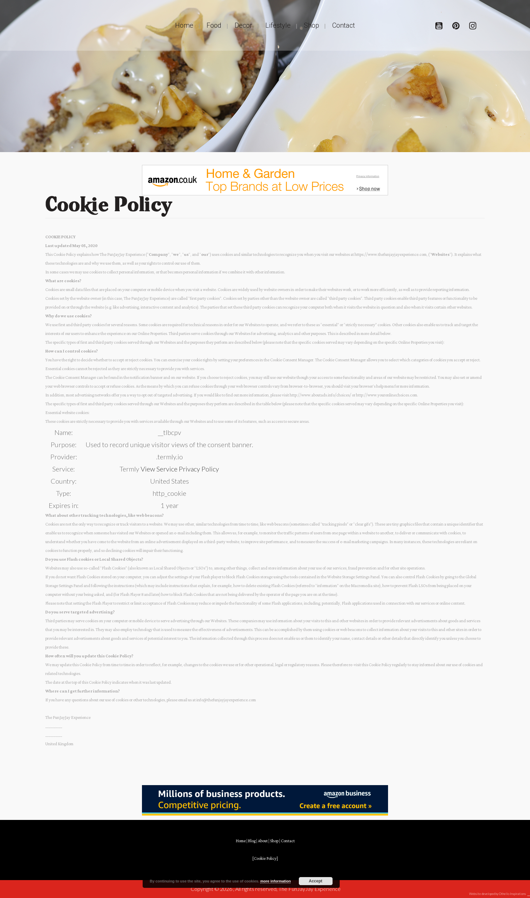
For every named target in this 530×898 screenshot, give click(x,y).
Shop (274, 841)
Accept (315, 881)
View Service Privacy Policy (180, 469)
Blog (252, 841)
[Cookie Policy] (265, 859)
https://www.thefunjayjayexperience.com (391, 255)
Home (241, 841)
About (263, 841)
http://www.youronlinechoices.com (386, 395)
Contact (288, 841)
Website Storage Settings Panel (353, 577)
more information (275, 881)
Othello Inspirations (512, 894)
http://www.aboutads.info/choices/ (320, 395)
